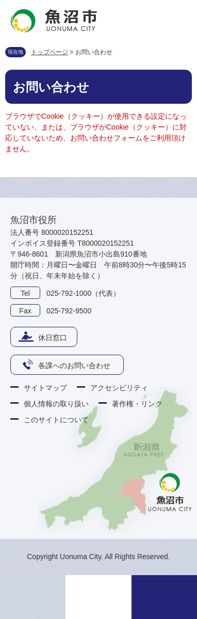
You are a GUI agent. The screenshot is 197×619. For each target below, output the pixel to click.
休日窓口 (52, 338)
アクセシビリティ (119, 387)
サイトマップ (45, 387)
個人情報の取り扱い (56, 403)
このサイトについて (56, 419)
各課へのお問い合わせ (74, 365)
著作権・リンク (137, 403)
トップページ (49, 52)
